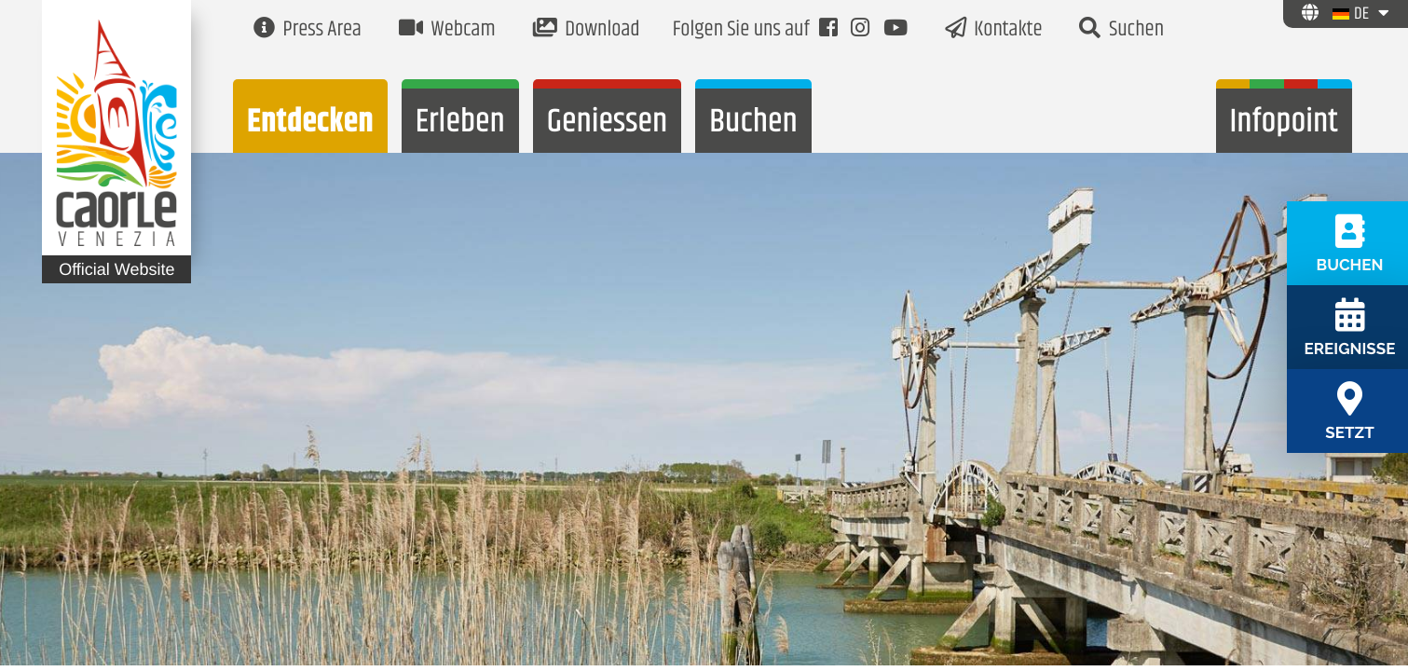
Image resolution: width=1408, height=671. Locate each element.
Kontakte (994, 30)
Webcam (447, 30)
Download (586, 30)
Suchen (1121, 30)
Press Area (307, 30)
